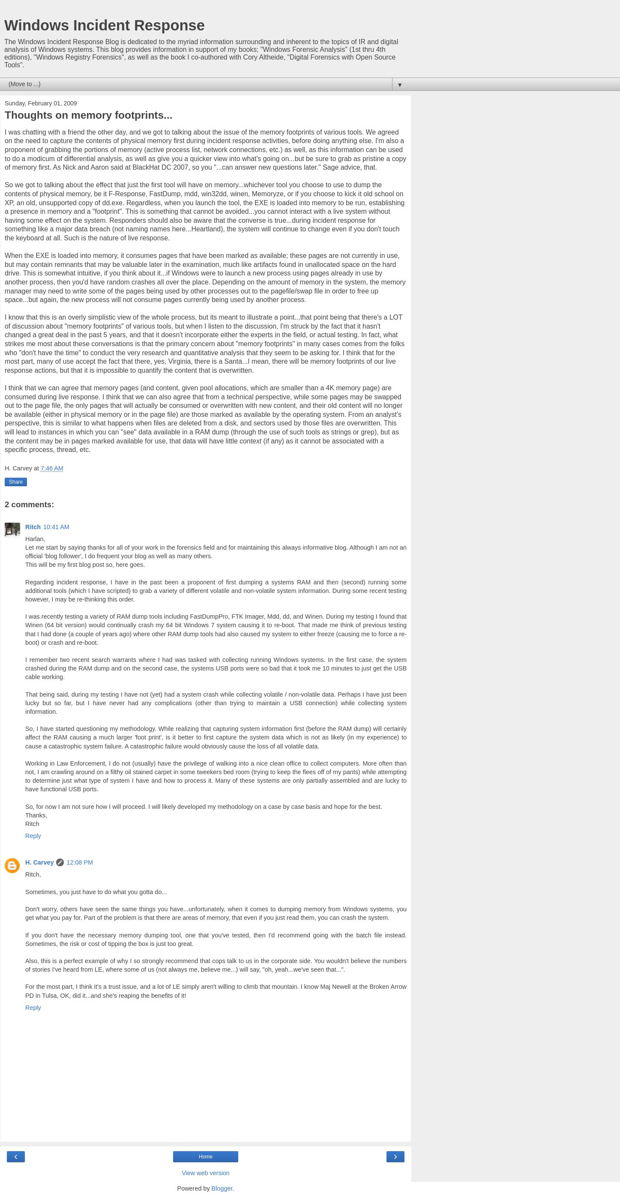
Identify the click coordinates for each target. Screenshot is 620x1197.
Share (16, 482)
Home (206, 1157)
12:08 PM (79, 862)
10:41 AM (56, 527)
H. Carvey (39, 862)
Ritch (33, 527)
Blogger (222, 1188)
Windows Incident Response (104, 25)
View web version (206, 1173)
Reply (33, 835)
